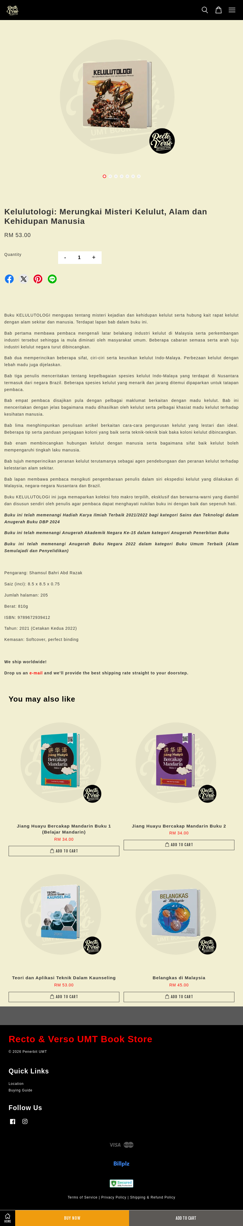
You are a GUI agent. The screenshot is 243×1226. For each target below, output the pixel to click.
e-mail (36, 673)
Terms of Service (83, 1197)
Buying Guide (20, 1090)
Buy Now (72, 1218)
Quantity (12, 254)
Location (16, 1084)
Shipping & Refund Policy (152, 1197)
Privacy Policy (114, 1197)
